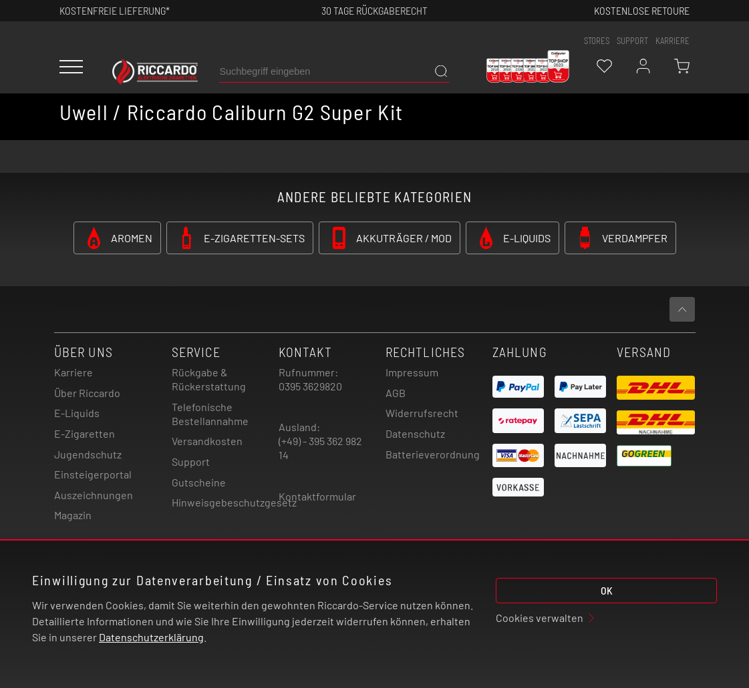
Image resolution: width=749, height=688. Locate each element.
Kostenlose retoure (642, 10)
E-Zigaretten (84, 433)
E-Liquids (77, 412)
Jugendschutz (88, 454)
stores (596, 40)
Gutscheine (199, 482)
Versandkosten (207, 440)
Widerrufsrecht (422, 412)
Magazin (73, 514)
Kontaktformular (317, 496)
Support (191, 461)
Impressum (412, 372)
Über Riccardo (87, 392)
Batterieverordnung (433, 454)
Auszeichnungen (93, 494)
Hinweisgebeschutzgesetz (234, 502)
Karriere (672, 40)
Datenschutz (415, 433)
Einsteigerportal (93, 474)
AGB (396, 392)
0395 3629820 (310, 386)
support (632, 40)
